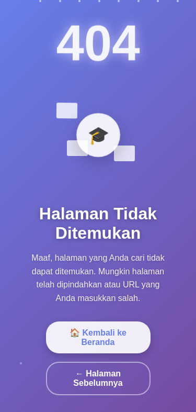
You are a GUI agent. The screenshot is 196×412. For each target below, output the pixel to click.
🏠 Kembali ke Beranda (98, 337)
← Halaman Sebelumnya (97, 378)
